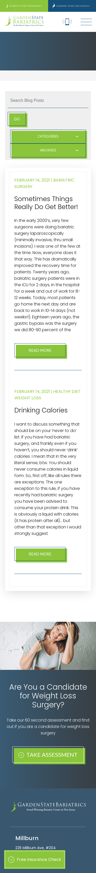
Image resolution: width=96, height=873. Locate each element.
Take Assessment (48, 754)
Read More (40, 350)
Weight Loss (27, 398)
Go (17, 118)
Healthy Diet (67, 391)
